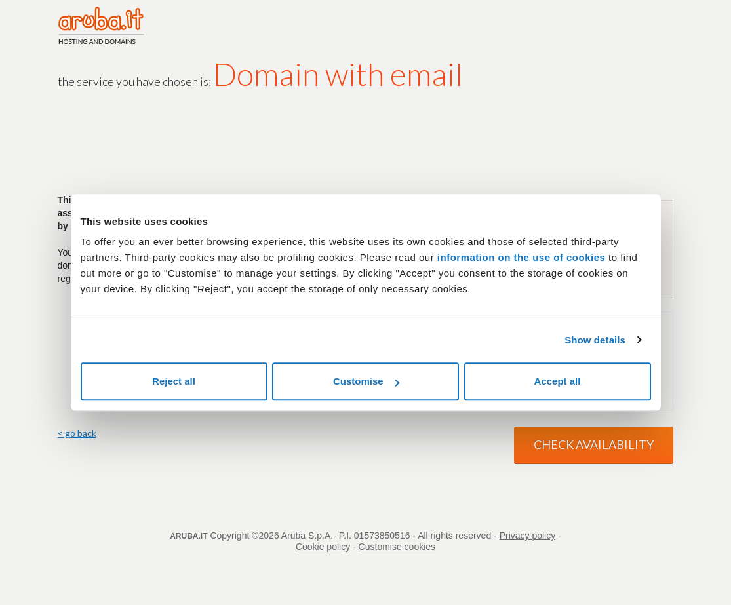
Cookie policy (323, 546)
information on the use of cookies (521, 257)
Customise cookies (397, 546)
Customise (366, 381)
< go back (77, 433)
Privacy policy (528, 535)
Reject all (173, 381)
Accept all (557, 381)
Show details (594, 339)
